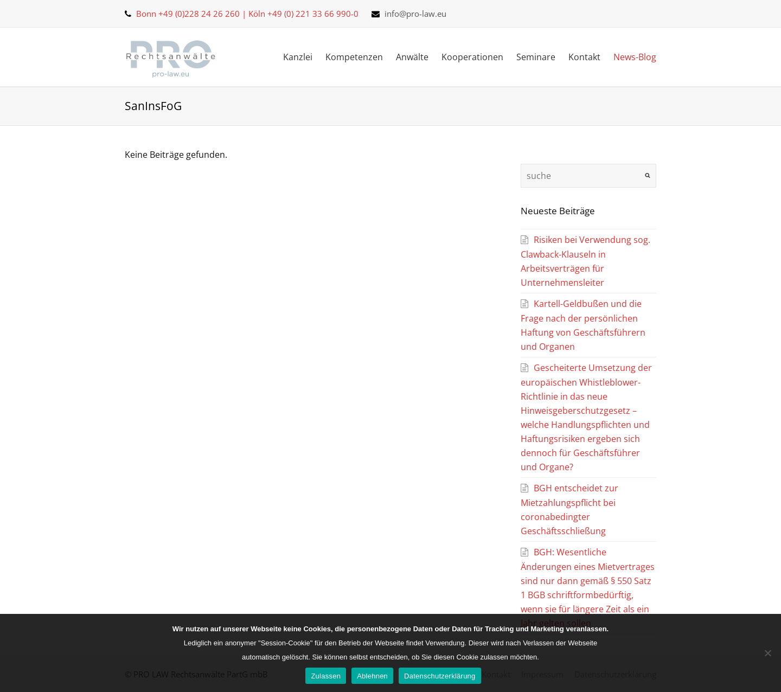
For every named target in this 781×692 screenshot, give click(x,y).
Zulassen (326, 676)
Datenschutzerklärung (439, 676)
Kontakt (584, 57)
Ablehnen (372, 676)
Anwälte (412, 57)
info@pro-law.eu (415, 13)
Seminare (535, 57)
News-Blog (634, 57)
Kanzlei (297, 57)
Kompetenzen (354, 57)
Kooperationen (472, 57)
